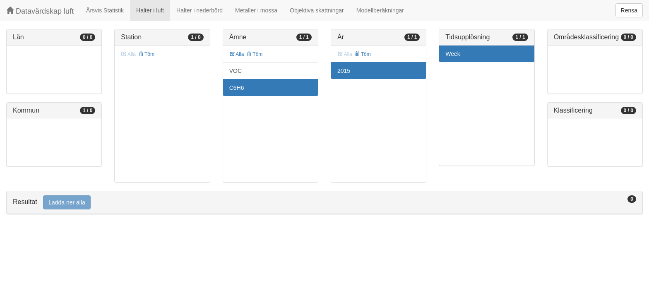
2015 (343, 70)
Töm (146, 54)
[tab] (324, 202)
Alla (237, 54)
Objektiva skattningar (317, 10)
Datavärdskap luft (40, 11)
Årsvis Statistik (105, 10)
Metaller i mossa (256, 10)
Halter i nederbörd (199, 10)
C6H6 (236, 87)
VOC (235, 70)
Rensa (629, 10)
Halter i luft (150, 10)
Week (452, 53)
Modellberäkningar (380, 10)
